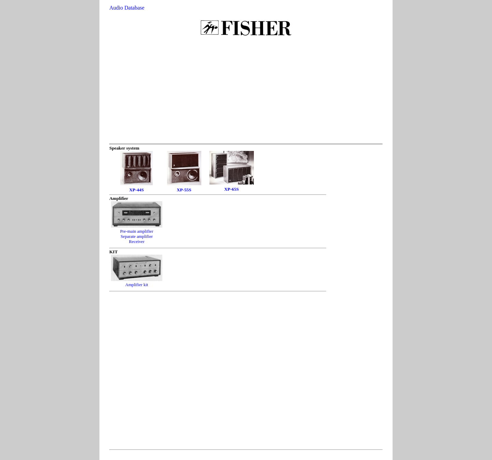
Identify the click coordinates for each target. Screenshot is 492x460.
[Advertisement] (245, 92)
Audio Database (127, 8)
